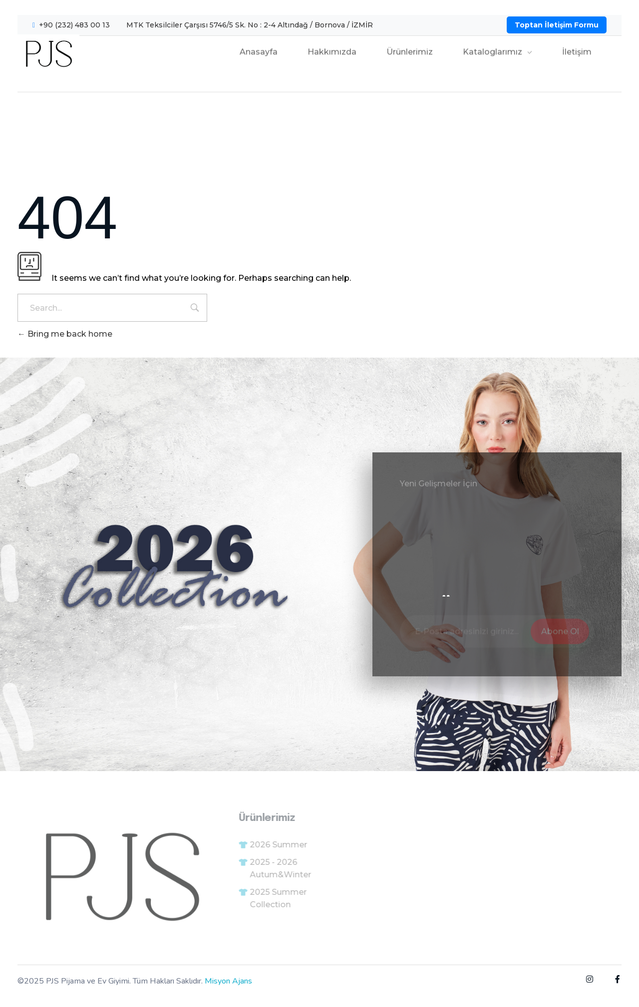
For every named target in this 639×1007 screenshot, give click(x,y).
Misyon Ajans (228, 981)
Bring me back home (64, 334)
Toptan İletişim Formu (557, 24)
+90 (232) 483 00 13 (74, 24)
